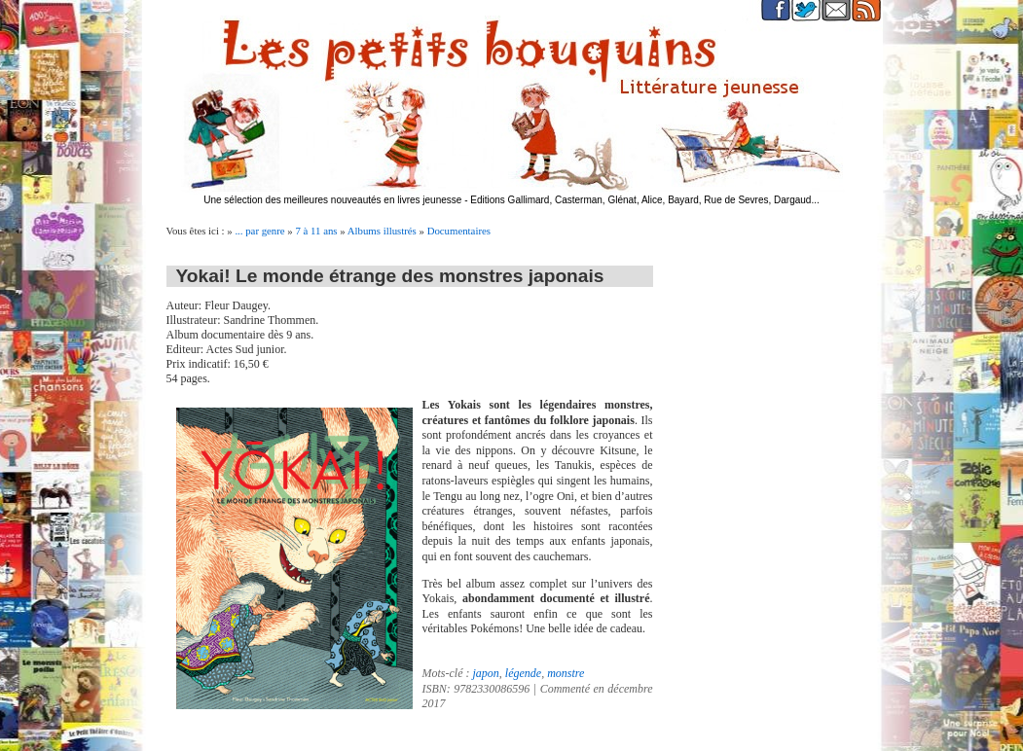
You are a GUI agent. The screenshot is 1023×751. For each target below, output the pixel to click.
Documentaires (459, 230)
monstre (565, 673)
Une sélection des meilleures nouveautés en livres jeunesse (332, 200)
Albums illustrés (382, 230)
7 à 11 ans (316, 230)
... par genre (259, 230)
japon (486, 673)
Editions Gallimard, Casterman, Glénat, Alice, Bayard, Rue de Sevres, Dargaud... (645, 200)
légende (523, 673)
